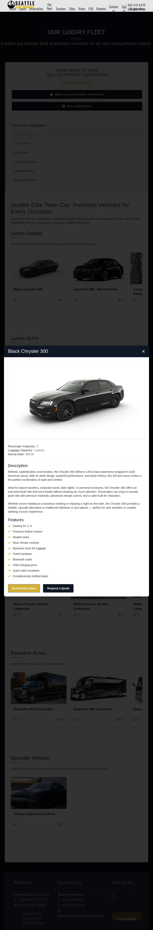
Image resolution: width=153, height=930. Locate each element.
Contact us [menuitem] (113, 8)
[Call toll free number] (136, 5)
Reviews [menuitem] (101, 8)
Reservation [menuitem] (36, 8)
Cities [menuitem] (72, 8)
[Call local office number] (136, 9)
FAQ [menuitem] (90, 8)
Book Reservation (24, 588)
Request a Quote (58, 588)
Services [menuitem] (61, 8)
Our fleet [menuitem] (49, 6)
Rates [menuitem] (81, 8)
